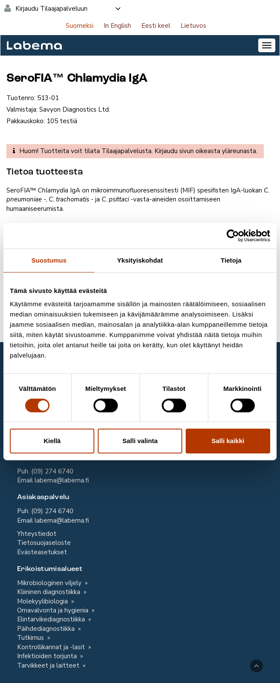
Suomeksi (79, 25)
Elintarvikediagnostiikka (52, 619)
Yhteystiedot (36, 533)
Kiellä (52, 440)
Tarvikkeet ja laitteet (49, 665)
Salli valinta (140, 440)
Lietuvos (193, 25)
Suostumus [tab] (49, 260)
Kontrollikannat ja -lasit (52, 647)
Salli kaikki (227, 440)
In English (117, 25)
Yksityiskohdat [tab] (140, 260)
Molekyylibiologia (43, 601)
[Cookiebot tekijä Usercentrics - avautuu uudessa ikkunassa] (232, 235)
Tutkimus (31, 637)
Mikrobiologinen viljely (50, 583)
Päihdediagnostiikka (46, 628)
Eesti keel (155, 25)
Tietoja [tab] (231, 260)
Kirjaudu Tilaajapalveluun (68, 8)
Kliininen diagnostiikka (49, 592)
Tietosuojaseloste (44, 542)
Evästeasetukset (42, 552)
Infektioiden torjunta (48, 656)
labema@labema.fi (62, 480)
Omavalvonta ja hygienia (53, 610)
